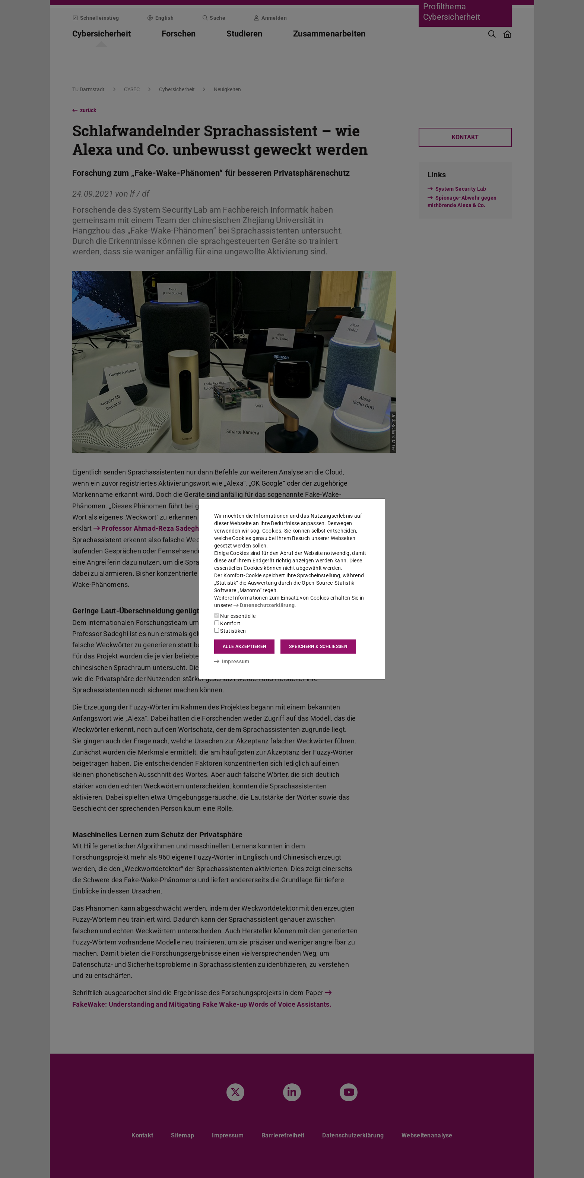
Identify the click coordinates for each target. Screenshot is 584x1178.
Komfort (227, 623)
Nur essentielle (235, 616)
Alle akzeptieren (244, 646)
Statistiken (230, 631)
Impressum (232, 661)
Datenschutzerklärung (264, 605)
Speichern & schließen (318, 646)
